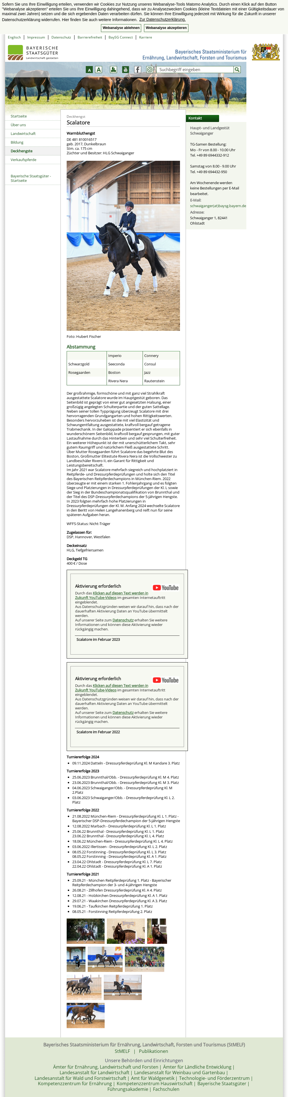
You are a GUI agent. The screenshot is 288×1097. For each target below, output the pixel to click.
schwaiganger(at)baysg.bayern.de (218, 205)
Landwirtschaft (23, 133)
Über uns (18, 124)
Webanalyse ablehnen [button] (121, 28)
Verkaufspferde (23, 159)
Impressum (36, 37)
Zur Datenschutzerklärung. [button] (162, 19)
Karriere (145, 37)
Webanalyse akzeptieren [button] (166, 28)
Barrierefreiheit (90, 37)
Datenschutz (61, 37)
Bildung (17, 142)
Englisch (14, 37)
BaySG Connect (121, 37)
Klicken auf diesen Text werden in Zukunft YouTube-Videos (111, 595)
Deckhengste (21, 150)
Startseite (19, 116)
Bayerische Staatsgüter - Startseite (31, 178)
